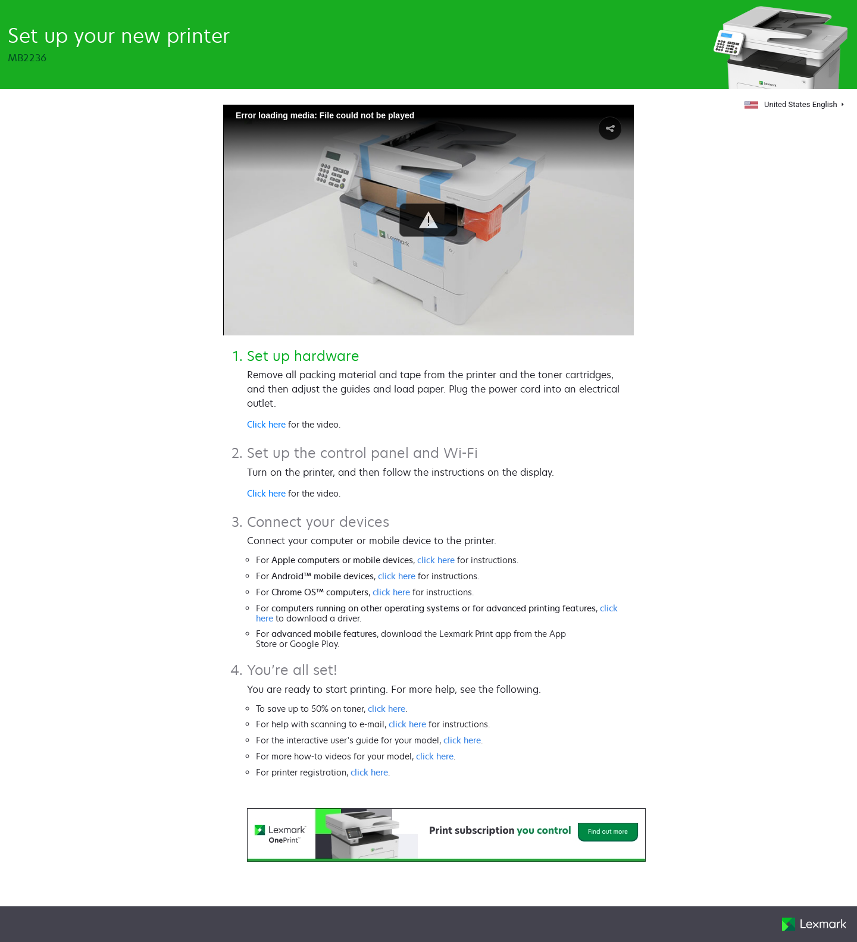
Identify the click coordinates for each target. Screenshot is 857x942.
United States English (791, 104)
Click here (266, 424)
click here (436, 560)
